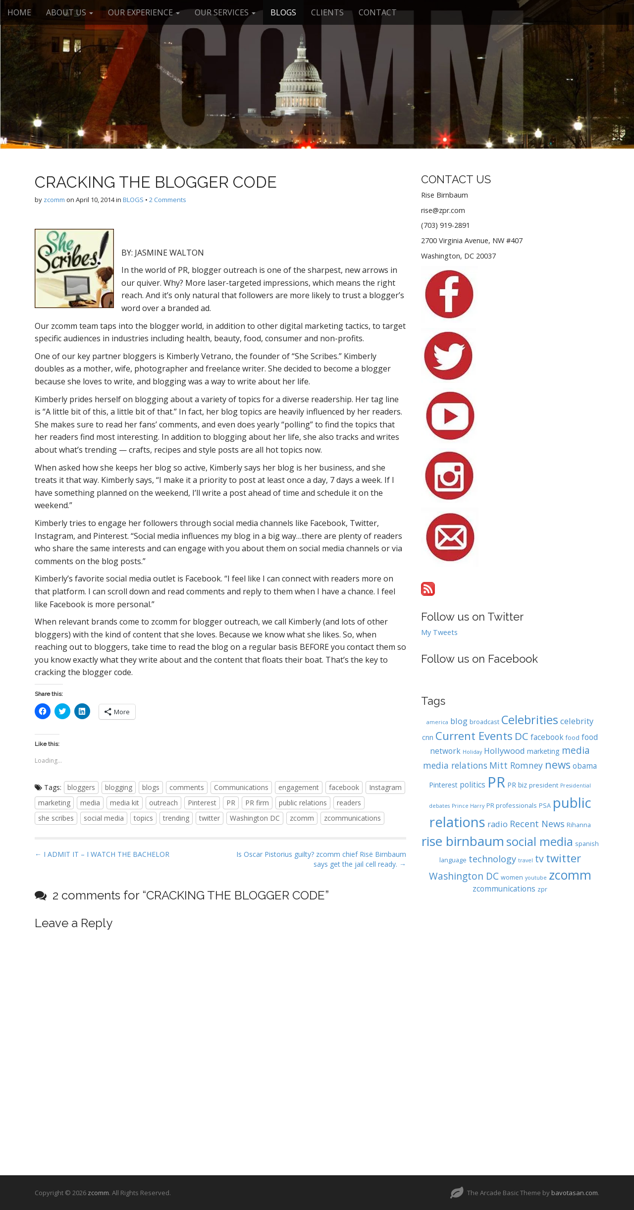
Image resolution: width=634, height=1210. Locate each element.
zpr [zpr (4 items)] (542, 889)
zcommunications (352, 818)
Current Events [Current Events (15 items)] (474, 735)
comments (186, 787)
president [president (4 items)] (543, 785)
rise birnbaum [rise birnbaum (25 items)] (463, 841)
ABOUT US (69, 12)
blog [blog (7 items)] (459, 721)
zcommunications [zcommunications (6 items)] (504, 889)
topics (143, 818)
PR (230, 802)
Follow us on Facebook (479, 658)
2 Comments (167, 199)
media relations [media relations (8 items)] (455, 765)
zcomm (54, 199)
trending (176, 818)
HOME (19, 12)
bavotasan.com (574, 1192)
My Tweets (439, 632)
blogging (118, 787)
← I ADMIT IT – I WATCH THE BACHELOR (102, 854)
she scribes (56, 818)
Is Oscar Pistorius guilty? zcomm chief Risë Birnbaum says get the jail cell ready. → (321, 859)
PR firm (257, 802)
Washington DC (255, 818)
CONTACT (378, 12)
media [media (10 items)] (576, 750)
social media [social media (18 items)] (539, 841)
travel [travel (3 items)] (525, 860)
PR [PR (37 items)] (496, 782)
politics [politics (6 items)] (472, 785)
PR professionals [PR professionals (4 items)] (511, 805)
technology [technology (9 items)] (492, 858)
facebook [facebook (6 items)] (547, 737)
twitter (209, 818)
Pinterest (202, 802)
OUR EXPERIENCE (144, 12)
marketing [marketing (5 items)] (543, 751)
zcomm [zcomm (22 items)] (570, 874)
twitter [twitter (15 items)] (563, 857)
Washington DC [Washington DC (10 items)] (464, 876)
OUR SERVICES (225, 12)
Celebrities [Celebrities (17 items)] (529, 720)
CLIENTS (327, 12)
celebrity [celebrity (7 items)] (576, 721)
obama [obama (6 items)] (585, 766)
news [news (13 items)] (558, 764)
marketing (54, 802)
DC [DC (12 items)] (521, 736)
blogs (150, 787)
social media (104, 818)
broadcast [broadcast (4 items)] (484, 722)
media (90, 802)
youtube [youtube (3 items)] (536, 877)
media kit (124, 802)
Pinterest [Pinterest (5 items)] (443, 784)
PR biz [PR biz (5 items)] (517, 784)
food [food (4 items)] (573, 738)
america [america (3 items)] (437, 722)
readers (349, 802)
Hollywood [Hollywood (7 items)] (504, 750)
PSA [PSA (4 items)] (545, 805)
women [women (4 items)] (512, 877)
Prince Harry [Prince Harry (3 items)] (468, 805)
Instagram (385, 787)
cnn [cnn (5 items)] (427, 737)
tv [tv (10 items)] (539, 858)
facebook (344, 787)
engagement (298, 787)
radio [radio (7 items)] (497, 824)
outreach (163, 802)
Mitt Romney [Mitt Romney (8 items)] (516, 765)
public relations (303, 802)
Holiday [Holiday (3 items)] (472, 751)
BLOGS (283, 12)
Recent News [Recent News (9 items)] (537, 823)
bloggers (81, 787)
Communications (241, 787)
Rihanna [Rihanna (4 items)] (579, 825)
